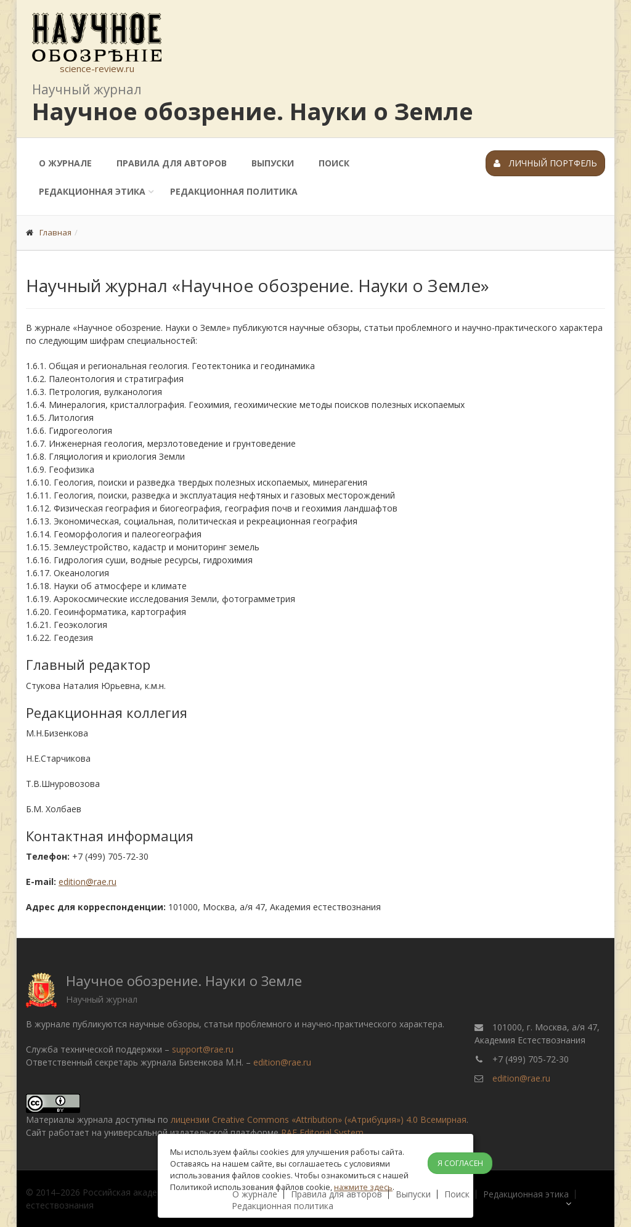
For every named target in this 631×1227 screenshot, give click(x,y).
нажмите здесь (363, 1186)
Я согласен (460, 1163)
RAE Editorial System (322, 1132)
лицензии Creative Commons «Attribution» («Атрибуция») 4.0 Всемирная (318, 1119)
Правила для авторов (171, 163)
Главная (55, 232)
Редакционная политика (234, 191)
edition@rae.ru (87, 881)
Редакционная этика (92, 191)
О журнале (65, 163)
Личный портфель (545, 163)
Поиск (334, 163)
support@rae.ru (203, 1049)
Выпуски (272, 163)
